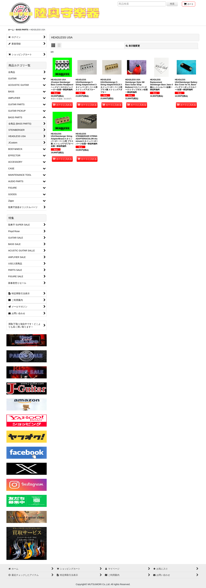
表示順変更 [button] (133, 45)
